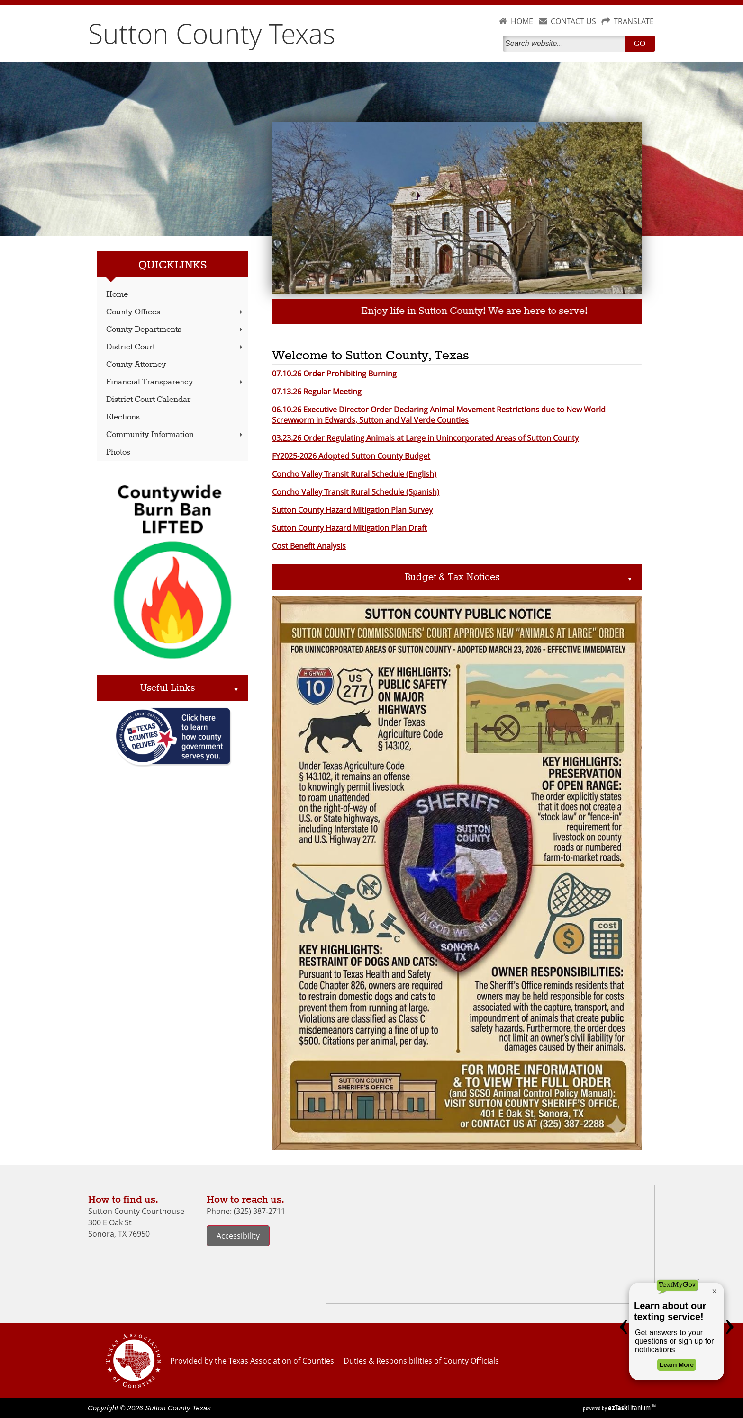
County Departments (175, 330)
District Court (175, 347)
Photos (118, 452)
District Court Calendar (148, 400)
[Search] (565, 44)
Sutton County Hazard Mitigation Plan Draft (349, 528)
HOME (522, 21)
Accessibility (238, 1236)
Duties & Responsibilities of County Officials (421, 1361)
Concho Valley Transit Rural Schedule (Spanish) (355, 492)
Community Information (175, 435)
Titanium (630, 1407)
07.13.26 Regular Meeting (317, 391)
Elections (123, 417)
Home (117, 295)
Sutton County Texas (211, 33)
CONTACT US (573, 21)
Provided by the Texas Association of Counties (252, 1361)
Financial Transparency (175, 382)
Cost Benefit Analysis (309, 546)
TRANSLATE (634, 21)
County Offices (175, 312)
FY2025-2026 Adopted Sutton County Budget (351, 456)
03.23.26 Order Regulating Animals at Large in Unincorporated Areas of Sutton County (425, 438)
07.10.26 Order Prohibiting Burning (335, 373)
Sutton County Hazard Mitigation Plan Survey (352, 510)
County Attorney (136, 365)
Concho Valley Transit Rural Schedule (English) (354, 474)
